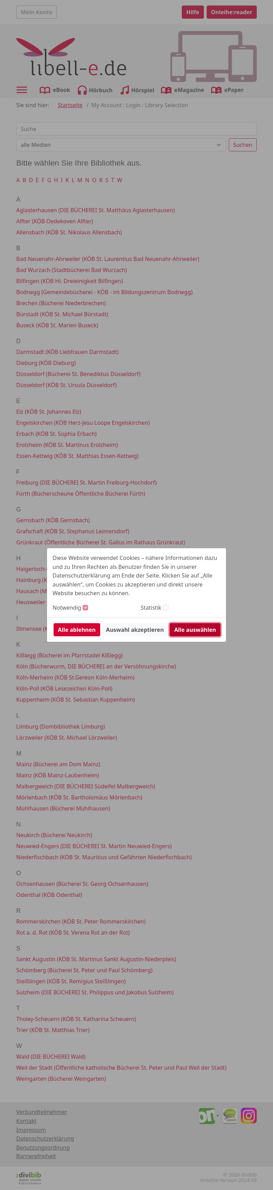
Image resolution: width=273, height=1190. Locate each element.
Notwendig (67, 607)
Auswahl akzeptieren (135, 630)
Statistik (151, 607)
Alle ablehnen (77, 630)
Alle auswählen (195, 630)
